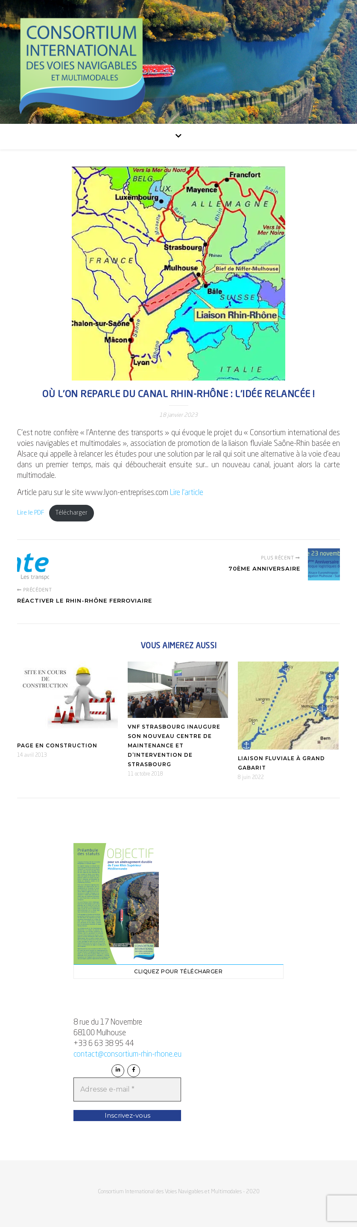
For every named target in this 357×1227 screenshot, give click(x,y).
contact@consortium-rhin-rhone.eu (127, 1054)
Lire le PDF (30, 513)
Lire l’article (186, 493)
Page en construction (57, 745)
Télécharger (71, 513)
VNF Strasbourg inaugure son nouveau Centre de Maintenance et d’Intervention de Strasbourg (174, 745)
